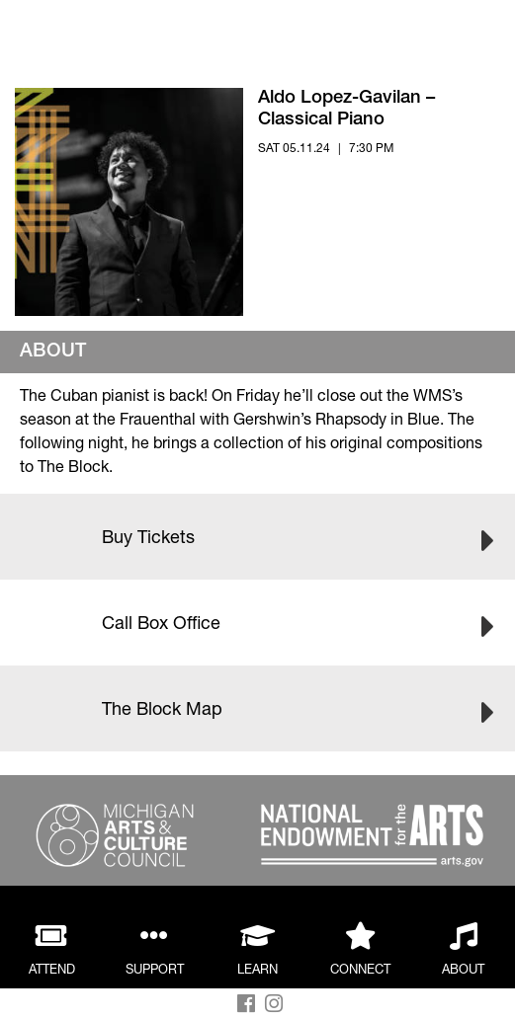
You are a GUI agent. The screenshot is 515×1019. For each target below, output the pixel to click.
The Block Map (257, 705)
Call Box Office (257, 619)
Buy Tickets (257, 533)
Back (100, 37)
